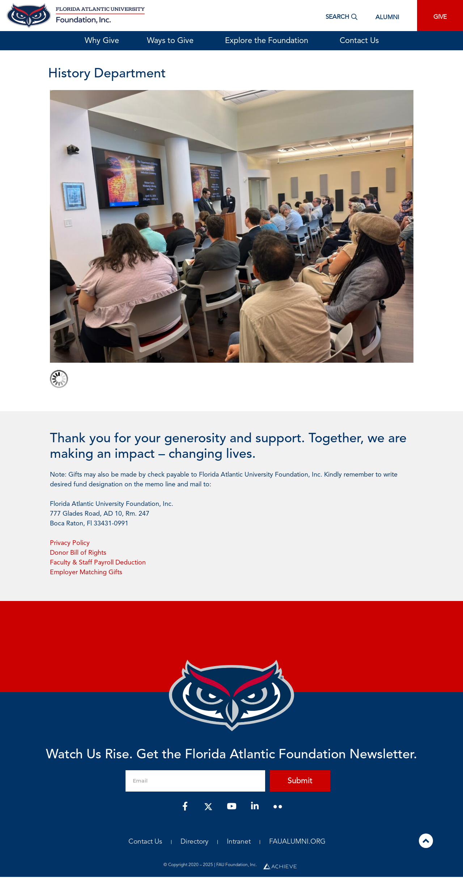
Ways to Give (172, 41)
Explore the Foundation (268, 41)
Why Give (102, 41)
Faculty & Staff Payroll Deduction (98, 562)
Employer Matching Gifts (86, 572)
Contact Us (359, 41)
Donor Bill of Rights (78, 553)
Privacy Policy (70, 543)
